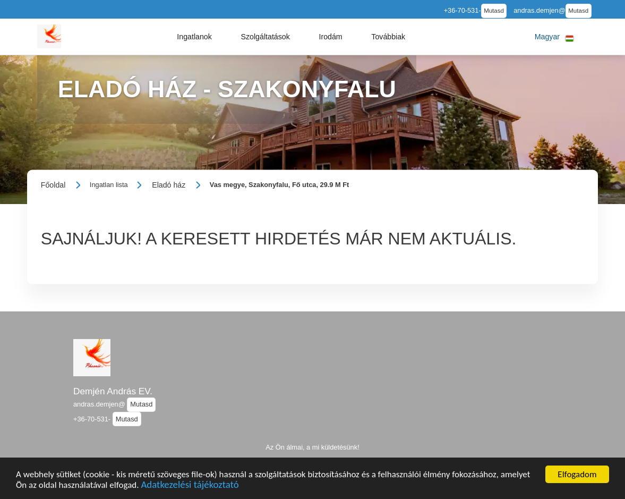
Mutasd (494, 10)
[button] (194, 36)
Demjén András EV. (112, 391)
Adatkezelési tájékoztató (189, 486)
